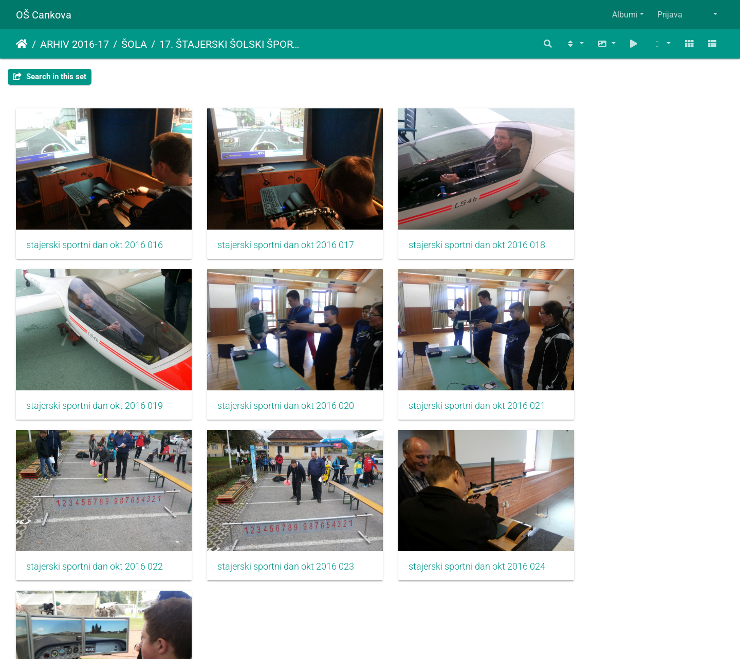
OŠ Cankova (43, 15)
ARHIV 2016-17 (74, 44)
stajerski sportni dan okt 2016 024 (94, 545)
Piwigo (390, 637)
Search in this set (49, 76)
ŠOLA (134, 44)
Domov (22, 44)
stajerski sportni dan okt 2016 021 (275, 391)
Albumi (625, 15)
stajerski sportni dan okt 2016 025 (275, 545)
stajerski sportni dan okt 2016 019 (637, 238)
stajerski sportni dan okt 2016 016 (94, 238)
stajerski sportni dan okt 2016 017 (275, 238)
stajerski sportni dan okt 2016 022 (456, 391)
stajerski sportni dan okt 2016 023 (637, 391)
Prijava (669, 15)
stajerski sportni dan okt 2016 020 (94, 391)
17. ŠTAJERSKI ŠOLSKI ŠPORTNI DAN (230, 44)
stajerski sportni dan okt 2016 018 (456, 238)
